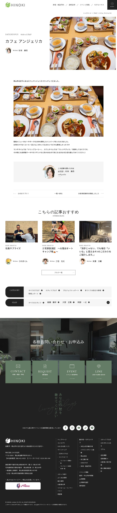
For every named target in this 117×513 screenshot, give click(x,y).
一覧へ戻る (58, 193)
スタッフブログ (51, 290)
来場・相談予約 (58, 5)
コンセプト (61, 443)
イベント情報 (85, 5)
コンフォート (63, 457)
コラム (103, 449)
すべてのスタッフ (35, 302)
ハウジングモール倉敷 (87, 451)
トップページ (62, 439)
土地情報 (82, 479)
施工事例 (61, 481)
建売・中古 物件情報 (86, 475)
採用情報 (104, 459)
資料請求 (72, 5)
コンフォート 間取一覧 (66, 462)
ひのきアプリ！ (23, 193)
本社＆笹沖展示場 (87, 446)
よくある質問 (62, 478)
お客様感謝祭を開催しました (88, 193)
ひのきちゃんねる (106, 444)
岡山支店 (84, 456)
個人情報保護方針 (106, 469)
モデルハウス (99, 5)
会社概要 (104, 455)
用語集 (60, 494)
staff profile (62, 175)
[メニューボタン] (112, 5)
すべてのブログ (34, 290)
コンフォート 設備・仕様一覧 (66, 467)
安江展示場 (84, 459)
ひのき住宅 (15, 4)
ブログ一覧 (58, 272)
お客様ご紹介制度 (106, 463)
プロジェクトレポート (71, 290)
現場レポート (33, 293)
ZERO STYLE (63, 454)
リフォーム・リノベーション (65, 489)
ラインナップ (62, 450)
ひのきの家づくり (64, 446)
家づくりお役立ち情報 (93, 290)
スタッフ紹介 (62, 474)
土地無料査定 (83, 482)
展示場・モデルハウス (86, 440)
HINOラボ (84, 463)
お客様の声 (61, 484)
